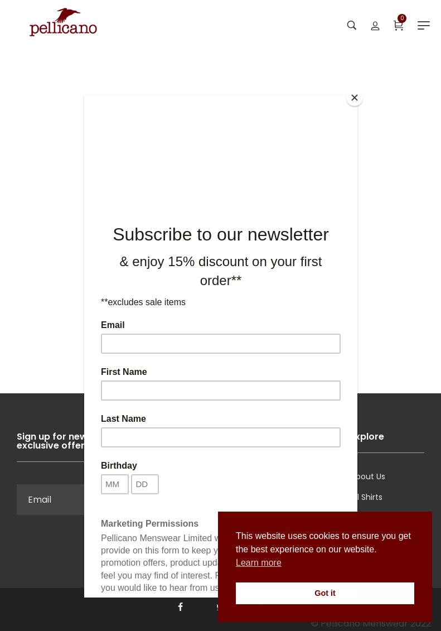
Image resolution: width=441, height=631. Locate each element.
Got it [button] (325, 593)
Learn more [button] (259, 562)
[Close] (354, 97)
